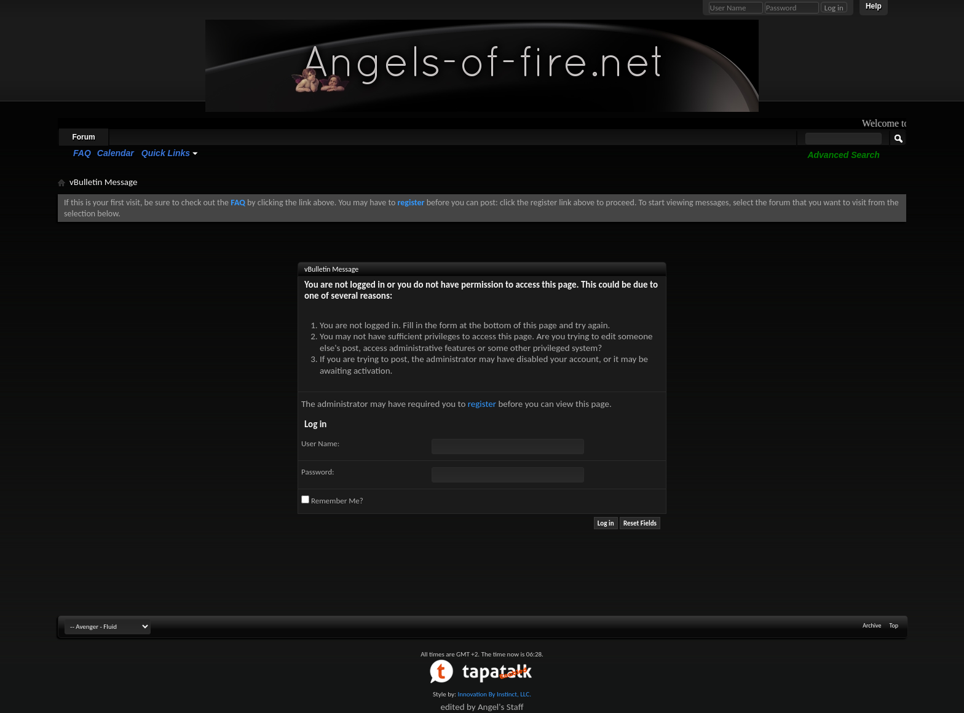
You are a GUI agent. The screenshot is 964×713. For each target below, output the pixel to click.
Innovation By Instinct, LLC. (494, 694)
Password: (317, 471)
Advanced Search (843, 155)
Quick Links (165, 153)
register (482, 403)
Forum (83, 137)
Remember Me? (332, 500)
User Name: (320, 443)
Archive (872, 625)
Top (893, 625)
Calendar (115, 153)
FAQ (82, 153)
